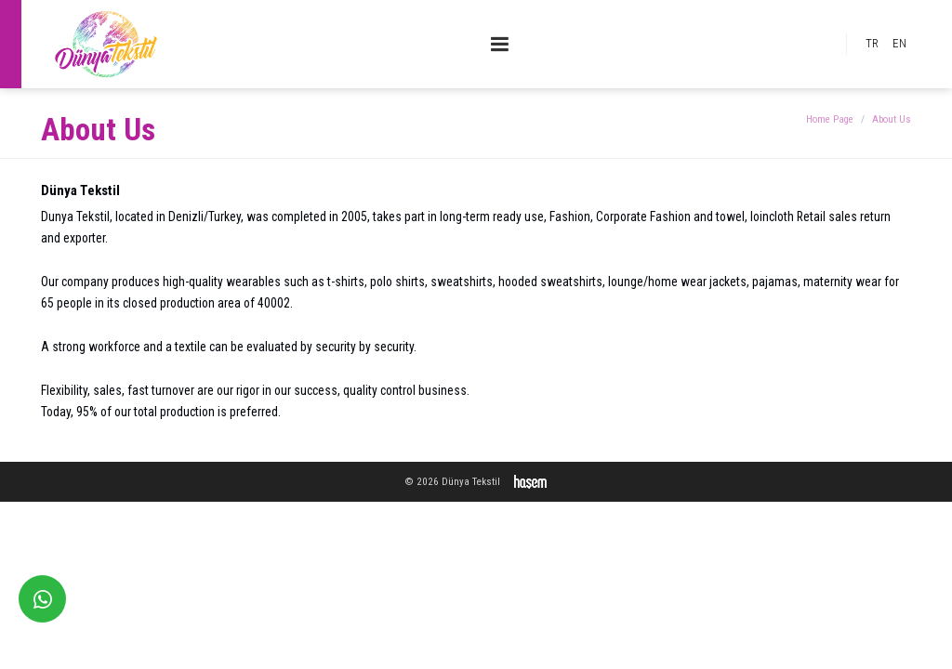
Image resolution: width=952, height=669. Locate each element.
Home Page (829, 119)
